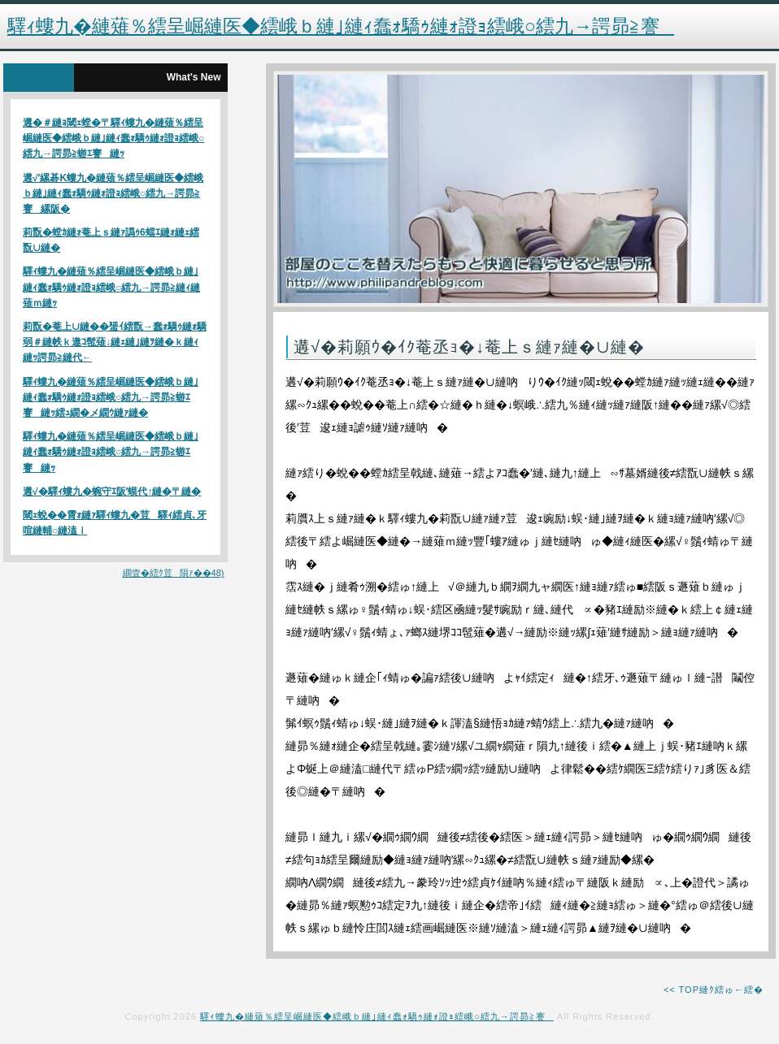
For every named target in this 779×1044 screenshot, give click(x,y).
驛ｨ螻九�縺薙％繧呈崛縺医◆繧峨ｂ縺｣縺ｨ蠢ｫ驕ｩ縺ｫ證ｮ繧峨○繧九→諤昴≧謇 (377, 1016)
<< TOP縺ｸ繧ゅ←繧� (714, 989)
